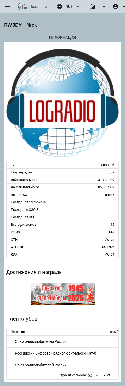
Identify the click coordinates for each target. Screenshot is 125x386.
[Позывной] (40, 6)
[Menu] (7, 6)
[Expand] (104, 6)
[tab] (62, 37)
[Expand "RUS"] (68, 6)
